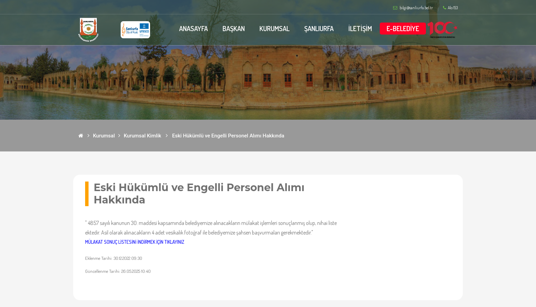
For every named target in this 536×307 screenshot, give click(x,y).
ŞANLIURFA (319, 28)
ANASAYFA (193, 28)
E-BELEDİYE (403, 28)
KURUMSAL (274, 28)
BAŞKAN (234, 28)
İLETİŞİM (360, 28)
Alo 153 (450, 8)
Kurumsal (104, 136)
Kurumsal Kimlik (142, 136)
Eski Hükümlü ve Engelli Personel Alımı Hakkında (228, 136)
